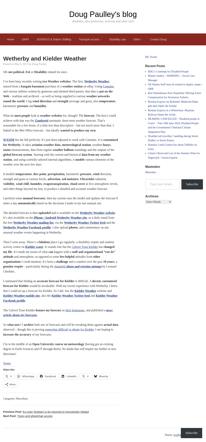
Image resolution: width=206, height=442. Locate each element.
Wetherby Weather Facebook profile (27, 227)
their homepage (74, 310)
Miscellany (22, 398)
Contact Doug (158, 39)
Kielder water (34, 246)
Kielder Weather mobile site (21, 295)
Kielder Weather (85, 290)
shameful (78, 266)
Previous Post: (46, 411)
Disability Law (117, 39)
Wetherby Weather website (97, 212)
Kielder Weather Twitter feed (70, 295)
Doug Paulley (39, 64)
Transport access (89, 39)
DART (25, 39)
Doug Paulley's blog (103, 14)
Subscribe (192, 184)
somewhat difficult (56, 329)
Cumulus (108, 86)
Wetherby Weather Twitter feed (85, 222)
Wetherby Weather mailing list (33, 222)
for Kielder (87, 329)
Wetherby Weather (96, 81)
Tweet (7, 363)
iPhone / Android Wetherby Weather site (60, 217)
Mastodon (150, 172)
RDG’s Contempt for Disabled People (168, 71)
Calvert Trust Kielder (85, 246)
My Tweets (151, 57)
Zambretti (41, 120)
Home (10, 39)
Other (136, 39)
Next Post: (28, 416)
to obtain (74, 329)
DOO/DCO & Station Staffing (54, 39)
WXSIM (8, 139)
